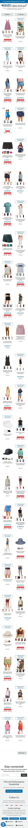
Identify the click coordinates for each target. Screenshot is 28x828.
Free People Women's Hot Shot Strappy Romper (20, 675)
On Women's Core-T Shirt (20, 433)
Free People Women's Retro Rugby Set (20, 37)
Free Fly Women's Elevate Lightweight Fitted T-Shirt (20, 523)
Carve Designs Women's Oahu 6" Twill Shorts (7, 187)
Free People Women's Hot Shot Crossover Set (7, 67)
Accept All (5, 818)
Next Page (22, 753)
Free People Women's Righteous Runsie (7, 125)
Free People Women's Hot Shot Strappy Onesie (20, 220)
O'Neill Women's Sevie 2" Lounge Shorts (7, 580)
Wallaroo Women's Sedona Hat (7, 645)
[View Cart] (26, 5)
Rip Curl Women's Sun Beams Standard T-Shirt (20, 703)
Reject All (23, 818)
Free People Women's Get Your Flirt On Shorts (7, 309)
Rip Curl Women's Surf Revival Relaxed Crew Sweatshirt (20, 155)
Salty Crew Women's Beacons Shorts (20, 581)
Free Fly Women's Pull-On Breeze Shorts (20, 94)
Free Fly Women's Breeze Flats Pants (7, 342)
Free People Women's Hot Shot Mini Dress (20, 736)
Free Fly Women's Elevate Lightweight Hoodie (20, 187)
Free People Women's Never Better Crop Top (20, 643)
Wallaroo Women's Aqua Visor (7, 435)
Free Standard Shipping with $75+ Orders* (14, 1)
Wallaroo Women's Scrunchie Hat (20, 552)
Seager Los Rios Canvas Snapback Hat (7, 462)
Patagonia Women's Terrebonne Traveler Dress (7, 371)
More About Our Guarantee (14, 791)
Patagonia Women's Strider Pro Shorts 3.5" (7, 249)
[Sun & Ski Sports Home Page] (5, 5)
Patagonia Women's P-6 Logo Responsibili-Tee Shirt (20, 279)
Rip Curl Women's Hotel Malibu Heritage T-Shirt (8, 736)
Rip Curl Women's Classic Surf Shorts (7, 521)
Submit (24, 775)
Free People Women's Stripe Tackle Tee (20, 464)
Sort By (20, 14)
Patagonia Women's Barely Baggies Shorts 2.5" (7, 156)
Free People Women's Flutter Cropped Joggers (20, 251)
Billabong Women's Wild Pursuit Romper (7, 402)
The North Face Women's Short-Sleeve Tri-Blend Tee (8, 218)
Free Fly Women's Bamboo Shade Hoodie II (7, 94)
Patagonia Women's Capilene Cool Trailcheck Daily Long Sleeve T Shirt (20, 337)
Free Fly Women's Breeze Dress (20, 373)
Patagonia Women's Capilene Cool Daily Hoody (7, 492)
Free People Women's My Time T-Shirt (7, 280)
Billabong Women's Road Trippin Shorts (7, 673)
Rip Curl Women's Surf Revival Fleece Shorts (20, 124)
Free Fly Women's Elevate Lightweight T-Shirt (20, 309)
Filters (7, 14)
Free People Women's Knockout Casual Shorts (20, 404)
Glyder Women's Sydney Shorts (7, 614)
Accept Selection (14, 818)
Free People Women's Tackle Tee (20, 67)
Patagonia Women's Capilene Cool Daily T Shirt (20, 613)
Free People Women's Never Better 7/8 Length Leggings (20, 492)
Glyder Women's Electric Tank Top (7, 703)
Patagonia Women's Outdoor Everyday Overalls (7, 36)
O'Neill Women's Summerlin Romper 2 (7, 554)
